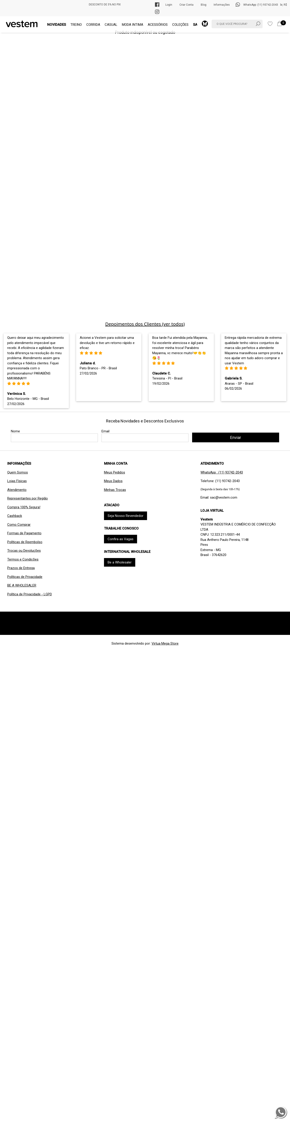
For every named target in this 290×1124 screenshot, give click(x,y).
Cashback (14, 516)
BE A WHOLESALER (21, 585)
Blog (203, 4)
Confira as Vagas (120, 539)
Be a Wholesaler (120, 562)
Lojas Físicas (17, 481)
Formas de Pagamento (24, 533)
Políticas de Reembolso (24, 542)
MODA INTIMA (132, 25)
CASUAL (111, 25)
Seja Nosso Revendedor (125, 516)
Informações (222, 4)
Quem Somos (17, 472)
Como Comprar (19, 525)
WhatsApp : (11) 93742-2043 (222, 472)
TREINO (76, 25)
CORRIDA (93, 25)
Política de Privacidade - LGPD (29, 594)
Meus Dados (113, 481)
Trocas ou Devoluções (24, 551)
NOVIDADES (56, 25)
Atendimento (17, 490)
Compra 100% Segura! (23, 507)
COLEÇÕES (180, 25)
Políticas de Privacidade (24, 577)
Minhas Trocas (115, 490)
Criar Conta (186, 4)
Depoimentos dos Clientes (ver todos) (145, 324)
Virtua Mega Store (165, 643)
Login (168, 4)
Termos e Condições (23, 559)
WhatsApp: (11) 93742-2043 (260, 4)
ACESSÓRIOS (158, 25)
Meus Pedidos (114, 472)
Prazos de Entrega (21, 568)
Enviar (235, 437)
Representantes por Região (27, 498)
